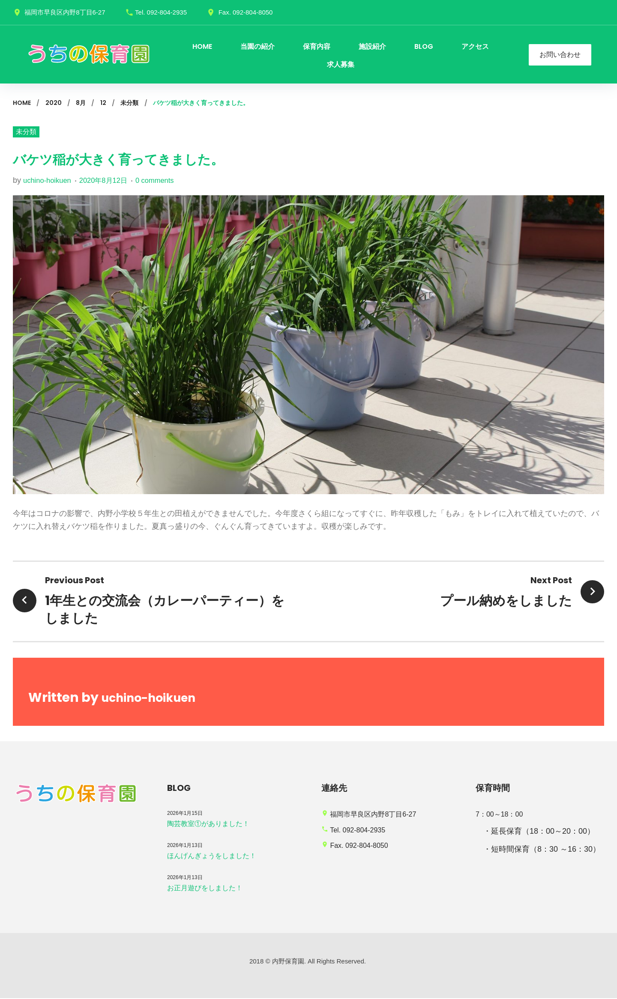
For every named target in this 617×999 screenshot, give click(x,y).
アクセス (475, 46)
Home (22, 102)
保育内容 (316, 46)
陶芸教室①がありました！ (208, 824)
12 (103, 102)
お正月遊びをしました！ (205, 888)
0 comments (166, 181)
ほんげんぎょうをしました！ (211, 856)
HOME (202, 46)
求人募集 (340, 64)
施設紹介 (372, 46)
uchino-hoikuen (49, 181)
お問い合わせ (560, 55)
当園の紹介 (257, 46)
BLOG (423, 46)
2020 (53, 102)
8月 (81, 102)
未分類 (129, 102)
